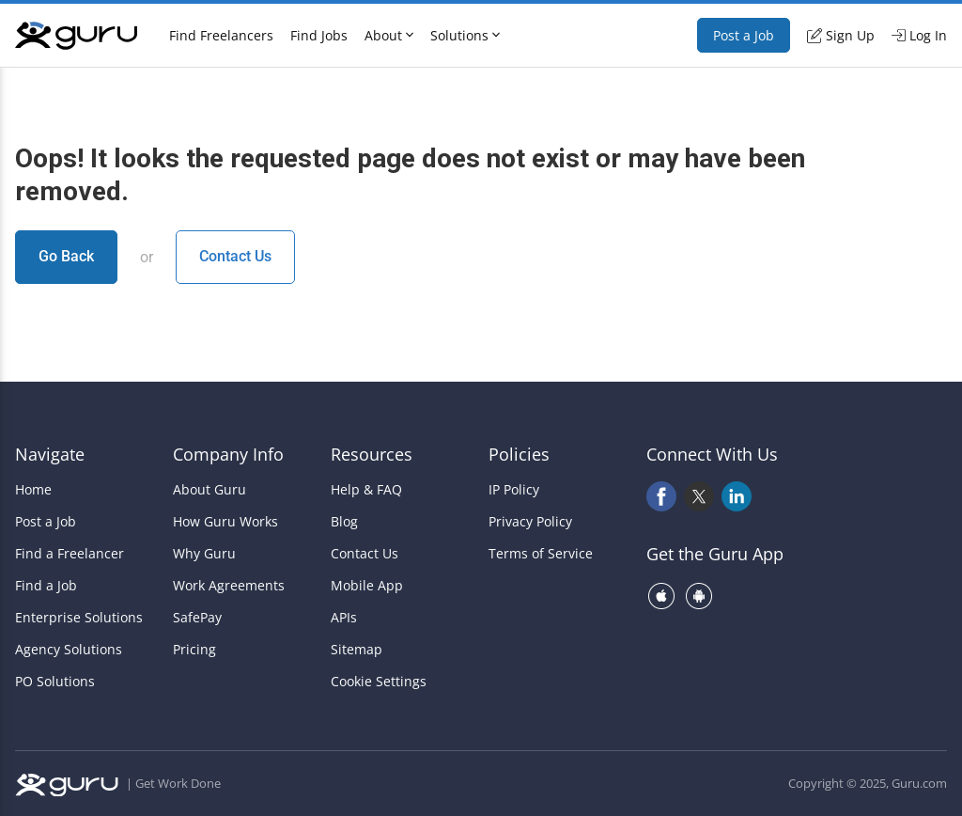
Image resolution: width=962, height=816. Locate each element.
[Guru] (76, 36)
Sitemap (356, 649)
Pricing (194, 649)
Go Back (66, 256)
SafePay (197, 617)
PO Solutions (55, 681)
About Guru (209, 489)
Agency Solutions (68, 649)
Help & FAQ (366, 489)
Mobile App (367, 585)
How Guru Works (225, 521)
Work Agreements (229, 585)
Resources (371, 454)
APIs (344, 617)
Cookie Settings (379, 681)
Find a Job (46, 585)
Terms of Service (541, 553)
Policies (519, 454)
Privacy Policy (530, 521)
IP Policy (514, 489)
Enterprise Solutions (79, 617)
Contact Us (235, 256)
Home (33, 489)
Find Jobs (319, 35)
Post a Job (743, 35)
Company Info (228, 454)
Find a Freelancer (69, 553)
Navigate (50, 454)
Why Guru (204, 553)
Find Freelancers (221, 35)
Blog (344, 521)
